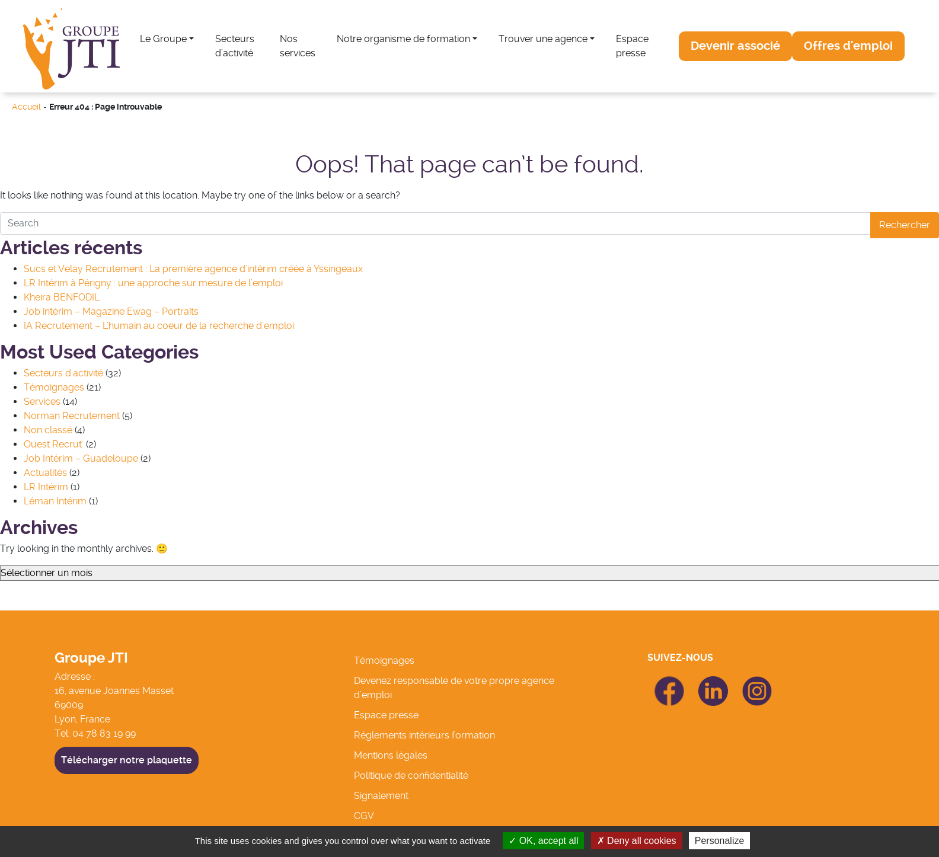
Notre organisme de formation (403, 38)
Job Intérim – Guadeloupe (81, 458)
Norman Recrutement (72, 415)
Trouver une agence (543, 38)
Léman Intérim (55, 501)
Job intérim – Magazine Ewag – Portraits (111, 311)
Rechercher (904, 225)
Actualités (45, 472)
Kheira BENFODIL (62, 297)
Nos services (297, 46)
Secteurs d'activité (63, 373)
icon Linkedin (713, 683)
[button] (735, 46)
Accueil (26, 107)
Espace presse (632, 46)
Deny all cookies (636, 841)
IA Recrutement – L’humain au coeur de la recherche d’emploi (159, 325)
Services (42, 401)
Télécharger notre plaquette (126, 760)
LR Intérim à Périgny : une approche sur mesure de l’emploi (153, 283)
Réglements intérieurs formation (424, 735)
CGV (364, 815)
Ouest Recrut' (54, 444)
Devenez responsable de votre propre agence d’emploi (454, 688)
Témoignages (54, 387)
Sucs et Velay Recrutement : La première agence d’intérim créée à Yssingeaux (193, 268)
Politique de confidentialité (411, 775)
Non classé (48, 430)
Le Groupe (163, 38)
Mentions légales (390, 755)
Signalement (381, 795)
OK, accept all (543, 841)
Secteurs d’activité (234, 46)
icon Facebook (669, 681)
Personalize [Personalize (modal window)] (720, 841)
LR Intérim (46, 487)
